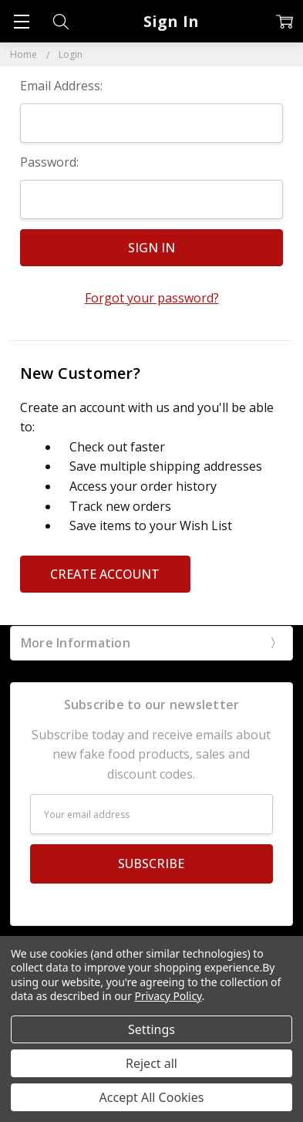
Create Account (105, 574)
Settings (151, 1029)
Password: (49, 162)
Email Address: (61, 85)
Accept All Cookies (151, 1097)
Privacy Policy (168, 996)
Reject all (151, 1063)
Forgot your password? (152, 297)
